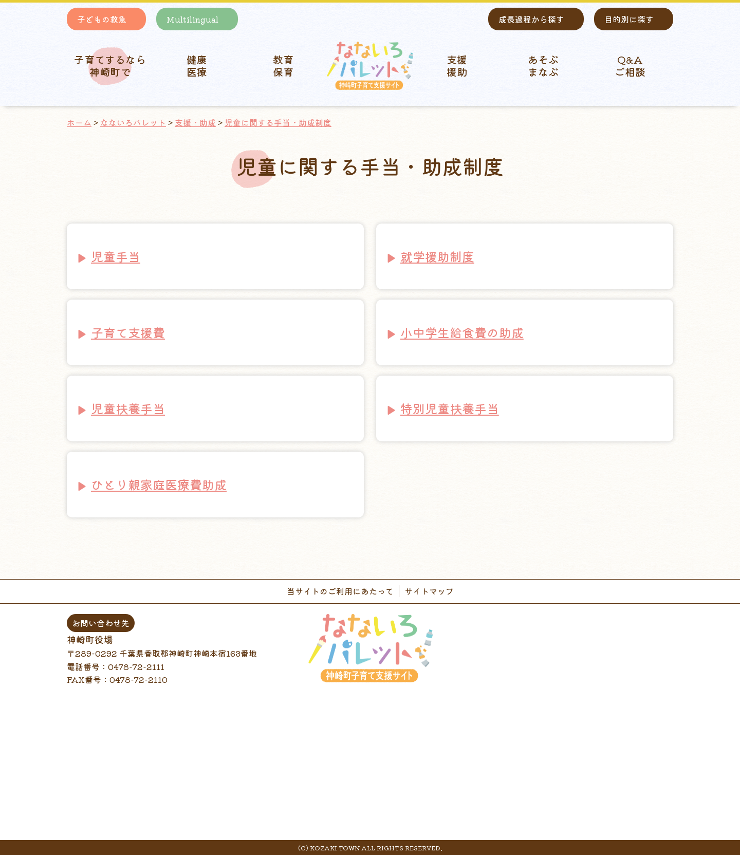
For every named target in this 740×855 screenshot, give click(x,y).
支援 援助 (457, 65)
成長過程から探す (531, 19)
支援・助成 (195, 122)
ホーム (79, 122)
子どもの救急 (101, 19)
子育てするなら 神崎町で (110, 65)
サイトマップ (429, 591)
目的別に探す (629, 19)
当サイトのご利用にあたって (340, 591)
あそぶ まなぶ (543, 65)
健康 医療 (197, 65)
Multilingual (192, 19)
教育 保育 (283, 65)
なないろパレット (133, 122)
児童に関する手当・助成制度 (278, 122)
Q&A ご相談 (630, 65)
